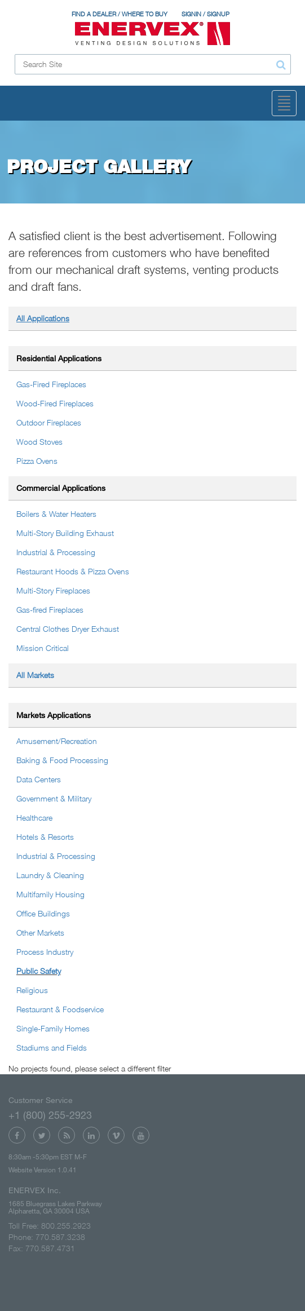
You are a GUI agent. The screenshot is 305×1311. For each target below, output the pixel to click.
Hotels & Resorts (45, 836)
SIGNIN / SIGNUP (205, 14)
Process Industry (44, 951)
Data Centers (38, 779)
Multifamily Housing (50, 894)
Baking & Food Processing (62, 760)
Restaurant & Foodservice (60, 1009)
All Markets (35, 675)
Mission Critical (42, 648)
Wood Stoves (39, 441)
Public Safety (38, 971)
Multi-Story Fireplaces (53, 590)
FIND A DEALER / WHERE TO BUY (119, 14)
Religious (32, 990)
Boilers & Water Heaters (56, 514)
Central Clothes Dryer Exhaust (67, 629)
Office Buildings (43, 913)
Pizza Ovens (37, 461)
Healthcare (34, 817)
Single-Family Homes (53, 1028)
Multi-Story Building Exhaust (65, 533)
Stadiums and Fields (51, 1047)
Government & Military (53, 798)
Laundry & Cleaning (50, 875)
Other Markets (40, 932)
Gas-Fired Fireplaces (51, 384)
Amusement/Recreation (56, 741)
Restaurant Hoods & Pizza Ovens (72, 571)
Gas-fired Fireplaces (49, 609)
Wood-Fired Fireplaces (55, 403)
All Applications (42, 318)
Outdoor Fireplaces (48, 422)
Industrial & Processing (55, 552)
